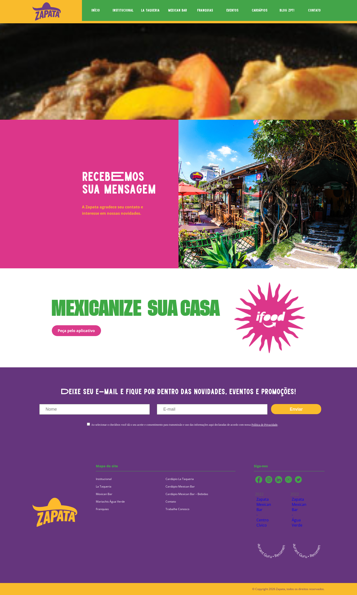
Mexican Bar (104, 494)
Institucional (104, 479)
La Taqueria (103, 486)
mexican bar (177, 10)
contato (314, 10)
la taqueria (150, 10)
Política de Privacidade (265, 424)
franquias (205, 10)
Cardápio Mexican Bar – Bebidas (187, 494)
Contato (171, 502)
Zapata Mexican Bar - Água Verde (295, 512)
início (95, 10)
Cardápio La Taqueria (180, 479)
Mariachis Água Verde (110, 502)
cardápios (260, 10)
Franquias (102, 509)
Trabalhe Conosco (177, 509)
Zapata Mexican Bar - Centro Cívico (260, 512)
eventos (232, 10)
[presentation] (182, 440)
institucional (123, 10)
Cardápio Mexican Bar (180, 486)
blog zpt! (287, 10)
